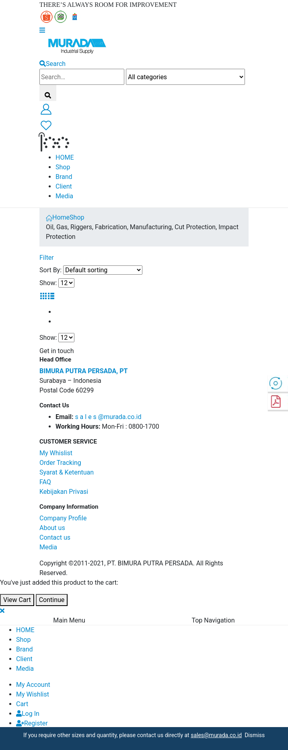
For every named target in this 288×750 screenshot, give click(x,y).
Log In (27, 713)
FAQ (45, 482)
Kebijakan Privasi (63, 491)
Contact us (54, 537)
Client (64, 186)
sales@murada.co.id (216, 735)
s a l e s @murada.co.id (108, 417)
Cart (22, 704)
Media (64, 196)
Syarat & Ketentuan (66, 472)
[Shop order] (102, 270)
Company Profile (62, 518)
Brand (64, 177)
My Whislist (55, 453)
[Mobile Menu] (42, 30)
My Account (33, 684)
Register (32, 723)
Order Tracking (60, 462)
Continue (52, 600)
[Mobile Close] (2, 610)
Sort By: (50, 270)
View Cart (17, 600)
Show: (48, 283)
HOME (65, 157)
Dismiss (253, 735)
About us (52, 528)
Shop (63, 167)
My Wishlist (32, 694)
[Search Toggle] (52, 64)
